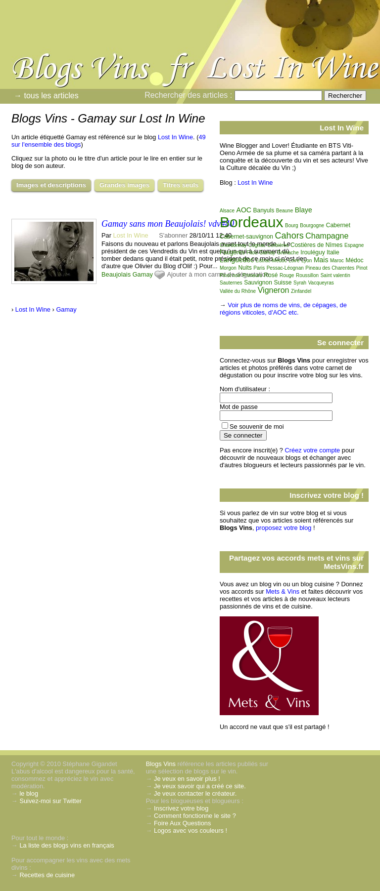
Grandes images (124, 185)
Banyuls (263, 210)
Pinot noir (230, 275)
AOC (244, 210)
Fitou (251, 252)
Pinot (362, 268)
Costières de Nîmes (316, 245)
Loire (293, 260)
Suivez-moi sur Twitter (50, 801)
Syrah (299, 282)
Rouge (287, 275)
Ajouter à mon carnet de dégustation (218, 274)
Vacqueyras (321, 282)
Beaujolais (116, 274)
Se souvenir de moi (257, 426)
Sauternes (231, 282)
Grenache (288, 252)
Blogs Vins (161, 764)
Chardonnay (233, 245)
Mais (321, 260)
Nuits (244, 267)
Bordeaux (251, 222)
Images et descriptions (51, 185)
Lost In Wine (175, 137)
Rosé (271, 275)
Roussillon (307, 275)
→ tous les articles (46, 95)
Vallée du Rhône (238, 291)
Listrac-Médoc (271, 260)
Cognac (256, 245)
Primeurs (252, 275)
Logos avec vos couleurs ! (190, 830)
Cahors (289, 236)
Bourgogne (312, 225)
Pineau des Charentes (329, 268)
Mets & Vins (282, 591)
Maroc (337, 260)
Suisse (282, 282)
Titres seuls (180, 185)
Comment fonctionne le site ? (195, 815)
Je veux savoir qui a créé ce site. (200, 786)
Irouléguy (312, 252)
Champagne (326, 236)
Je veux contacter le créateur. (195, 793)
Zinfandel (301, 291)
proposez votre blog (283, 527)
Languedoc (237, 260)
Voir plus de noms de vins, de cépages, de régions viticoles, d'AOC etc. (283, 308)
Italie (333, 252)
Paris (259, 268)
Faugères (232, 252)
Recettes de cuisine (47, 875)
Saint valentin (335, 275)
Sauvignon (258, 282)
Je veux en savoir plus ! (187, 778)
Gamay (143, 274)
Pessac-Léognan (285, 268)
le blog (28, 793)
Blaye (303, 210)
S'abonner (173, 235)
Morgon (228, 268)
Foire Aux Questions (182, 823)
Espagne (354, 245)
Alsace (227, 210)
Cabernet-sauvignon (246, 236)
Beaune (284, 210)
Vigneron (273, 290)
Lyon (306, 260)
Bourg (291, 225)
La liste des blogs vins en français (66, 845)
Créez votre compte (312, 450)
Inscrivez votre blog (181, 808)
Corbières (277, 245)
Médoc (354, 260)
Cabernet (338, 225)
